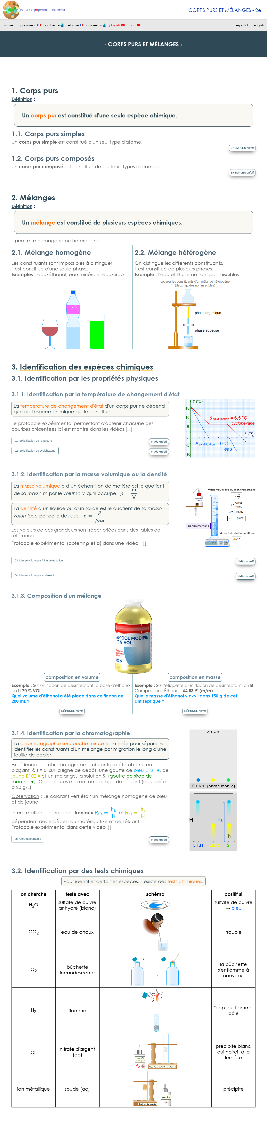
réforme (73, 25)
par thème (52, 25)
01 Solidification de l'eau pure (33, 440)
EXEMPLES (242, 147)
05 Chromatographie (28, 838)
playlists (114, 25)
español (242, 25)
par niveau (28, 25)
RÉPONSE (72, 711)
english (259, 25)
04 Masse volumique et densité (34, 575)
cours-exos (94, 25)
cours (132, 25)
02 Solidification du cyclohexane (35, 450)
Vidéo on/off (159, 441)
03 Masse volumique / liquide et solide (39, 560)
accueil (8, 25)
